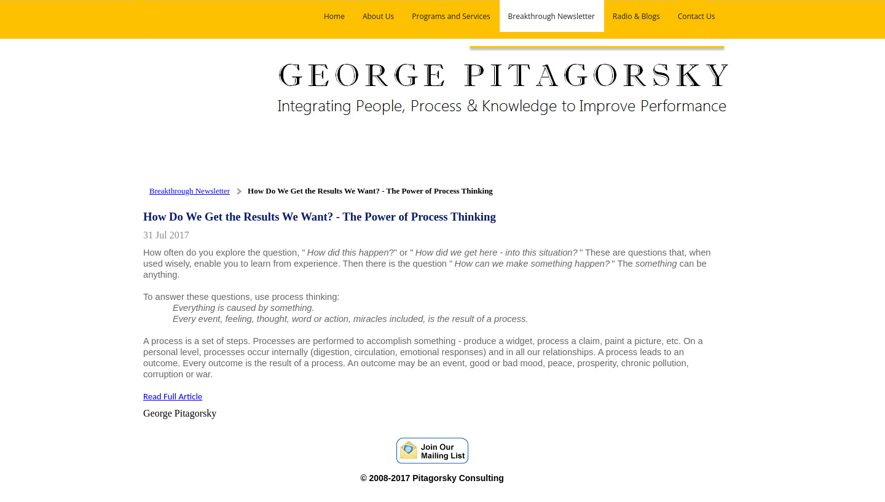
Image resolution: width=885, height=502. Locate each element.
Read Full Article (172, 396)
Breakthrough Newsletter (189, 190)
